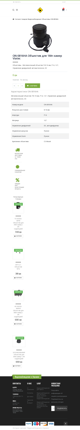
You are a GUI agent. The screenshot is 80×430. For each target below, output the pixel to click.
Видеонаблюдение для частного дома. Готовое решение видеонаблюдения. (43, 395)
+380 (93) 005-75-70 (18, 397)
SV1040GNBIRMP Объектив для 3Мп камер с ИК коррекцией (19, 355)
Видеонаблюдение (34, 19)
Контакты (30, 393)
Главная (13, 19)
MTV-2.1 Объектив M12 (18, 267)
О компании (30, 388)
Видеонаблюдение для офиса (43, 388)
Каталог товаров (21, 19)
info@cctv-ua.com (16, 403)
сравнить (17, 2)
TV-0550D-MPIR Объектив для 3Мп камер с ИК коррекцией (18, 224)
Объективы (46, 19)
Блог (64, 2)
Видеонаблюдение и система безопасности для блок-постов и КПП (43, 405)
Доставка (30, 396)
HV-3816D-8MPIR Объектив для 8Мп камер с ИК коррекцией (18, 311)
